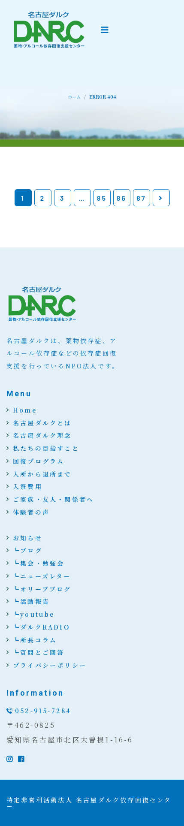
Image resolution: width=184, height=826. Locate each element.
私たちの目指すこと (46, 448)
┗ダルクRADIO (41, 627)
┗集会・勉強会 (38, 563)
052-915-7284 (43, 710)
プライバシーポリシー (50, 665)
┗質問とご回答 (38, 652)
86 (122, 198)
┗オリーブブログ (42, 589)
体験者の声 (31, 512)
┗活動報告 (31, 601)
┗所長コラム (35, 640)
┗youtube (34, 614)
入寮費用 (27, 486)
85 (102, 198)
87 (141, 198)
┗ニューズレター (42, 576)
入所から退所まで (42, 474)
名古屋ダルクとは (42, 423)
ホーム (74, 97)
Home (25, 410)
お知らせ (27, 538)
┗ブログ (27, 550)
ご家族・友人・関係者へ (53, 499)
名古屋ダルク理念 (42, 435)
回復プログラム (38, 461)
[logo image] (49, 30)
